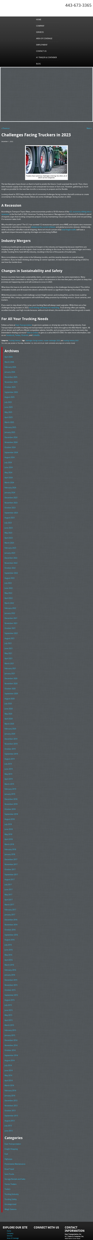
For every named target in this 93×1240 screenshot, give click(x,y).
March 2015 (9, 1006)
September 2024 (11, 449)
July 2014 (8, 1045)
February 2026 (10, 366)
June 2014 (9, 1050)
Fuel (6, 1131)
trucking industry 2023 (68, 340)
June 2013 (9, 1109)
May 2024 (8, 468)
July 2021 (8, 634)
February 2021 (10, 659)
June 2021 (9, 639)
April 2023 (9, 532)
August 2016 (10, 923)
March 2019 (9, 771)
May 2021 (8, 644)
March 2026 (9, 361)
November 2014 (11, 1025)
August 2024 (10, 454)
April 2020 (9, 708)
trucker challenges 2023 (49, 340)
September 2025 (11, 390)
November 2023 (11, 498)
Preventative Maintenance (15, 1141)
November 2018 (11, 791)
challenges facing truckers (33, 340)
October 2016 (10, 913)
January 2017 (10, 898)
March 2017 (9, 889)
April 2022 (9, 590)
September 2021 (11, 625)
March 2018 (9, 830)
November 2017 (11, 850)
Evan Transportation (13, 1122)
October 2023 (10, 502)
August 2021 (10, 630)
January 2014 (10, 1074)
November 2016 (11, 908)
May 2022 (8, 586)
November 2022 (11, 556)
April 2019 (9, 766)
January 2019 (10, 781)
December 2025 (11, 375)
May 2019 (8, 762)
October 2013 (10, 1089)
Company (40, 25)
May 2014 (8, 1055)
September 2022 (11, 566)
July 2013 (8, 1104)
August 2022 (10, 571)
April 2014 (9, 1060)
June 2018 (9, 815)
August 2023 (10, 512)
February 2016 (10, 952)
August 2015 (10, 981)
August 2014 (10, 1040)
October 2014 (10, 1030)
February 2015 (10, 1011)
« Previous (5, 128)
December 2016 (11, 903)
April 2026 (9, 356)
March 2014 (9, 1065)
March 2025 (9, 419)
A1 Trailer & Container (46, 57)
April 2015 (9, 1001)
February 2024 (10, 483)
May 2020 (8, 703)
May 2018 (8, 820)
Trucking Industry (14, 340)
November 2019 (11, 732)
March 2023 (9, 537)
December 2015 (11, 962)
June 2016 (9, 933)
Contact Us (41, 51)
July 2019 (8, 752)
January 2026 (10, 370)
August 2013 (10, 1099)
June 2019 (9, 757)
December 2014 (11, 1020)
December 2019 (11, 727)
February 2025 (10, 424)
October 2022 (10, 561)
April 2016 (9, 942)
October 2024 (10, 444)
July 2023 (8, 517)
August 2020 (10, 688)
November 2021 (11, 615)
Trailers (7, 1166)
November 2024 (11, 439)
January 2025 (10, 429)
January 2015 (10, 1016)
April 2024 (9, 473)
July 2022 (8, 576)
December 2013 (11, 1079)
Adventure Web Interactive (77, 1238)
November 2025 (11, 380)
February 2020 (10, 717)
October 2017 (10, 854)
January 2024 (10, 488)
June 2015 (9, 991)
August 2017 (10, 864)
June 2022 (9, 581)
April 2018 (9, 825)
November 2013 (11, 1084)
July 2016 (8, 928)
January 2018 (10, 840)
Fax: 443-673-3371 (71, 1221)
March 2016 (9, 947)
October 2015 (10, 972)
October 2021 (10, 620)
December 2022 (11, 551)
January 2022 (10, 605)
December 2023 (11, 493)
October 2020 (10, 678)
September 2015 (11, 977)
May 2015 (8, 996)
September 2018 (11, 801)
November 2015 (11, 967)
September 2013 (11, 1094)
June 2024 (9, 463)
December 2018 (11, 786)
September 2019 (11, 742)
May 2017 (8, 879)
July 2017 (8, 869)
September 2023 (11, 507)
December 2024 (11, 434)
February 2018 (10, 835)
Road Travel (9, 1146)
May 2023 (8, 527)
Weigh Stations (10, 1185)
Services (40, 32)
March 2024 (9, 478)
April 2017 (9, 884)
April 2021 (9, 649)
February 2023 (10, 542)
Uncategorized (10, 1180)
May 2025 (8, 410)
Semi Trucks (9, 1151)
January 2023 (10, 547)
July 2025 (8, 400)
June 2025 (9, 405)
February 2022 (10, 600)
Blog (38, 63)
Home (38, 19)
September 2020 (11, 683)
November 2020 (11, 674)
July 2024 (8, 458)
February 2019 (10, 776)
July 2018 (8, 810)
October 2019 (10, 737)
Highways (8, 1136)
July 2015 (8, 986)
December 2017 (11, 845)
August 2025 (10, 395)
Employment (41, 44)
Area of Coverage (44, 38)
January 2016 (10, 957)
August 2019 (10, 747)
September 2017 (11, 859)
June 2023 (9, 522)
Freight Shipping (11, 1126)
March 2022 (9, 595)
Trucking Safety (11, 1175)
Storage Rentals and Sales (15, 1156)
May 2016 (8, 937)
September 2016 (11, 918)
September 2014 (11, 1035)
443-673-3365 (78, 5)
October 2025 (10, 385)
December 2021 (11, 610)
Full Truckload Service (38, 1232)
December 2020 (11, 669)
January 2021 (10, 664)
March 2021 (9, 654)
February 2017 (10, 893)
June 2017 (9, 874)
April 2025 (9, 415)
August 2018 (10, 805)
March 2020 (9, 713)
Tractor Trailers (10, 1161)
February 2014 (10, 1069)
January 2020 (10, 722)
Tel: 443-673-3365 (71, 1219)
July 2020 (8, 693)
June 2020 (9, 698)
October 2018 (10, 796)
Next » (89, 128)
